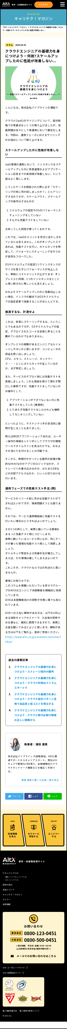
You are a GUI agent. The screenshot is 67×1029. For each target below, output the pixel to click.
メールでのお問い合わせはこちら (36, 956)
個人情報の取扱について (30, 1011)
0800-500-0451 (40, 940)
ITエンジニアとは (10, 873)
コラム (9, 44)
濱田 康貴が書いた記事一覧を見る (40, 780)
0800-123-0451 (40, 933)
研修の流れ (8, 885)
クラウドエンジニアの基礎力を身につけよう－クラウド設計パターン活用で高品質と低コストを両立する (35, 699)
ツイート (14, 796)
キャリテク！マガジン (12, 895)
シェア (33, 796)
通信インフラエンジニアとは (16, 877)
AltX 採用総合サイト (12, 972)
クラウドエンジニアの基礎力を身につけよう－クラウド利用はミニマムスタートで (35, 682)
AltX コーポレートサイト (14, 967)
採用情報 (7, 904)
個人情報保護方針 (10, 1011)
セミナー (7, 899)
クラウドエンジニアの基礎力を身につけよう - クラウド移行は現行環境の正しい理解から (35, 715)
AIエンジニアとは (11, 880)
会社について (9, 890)
